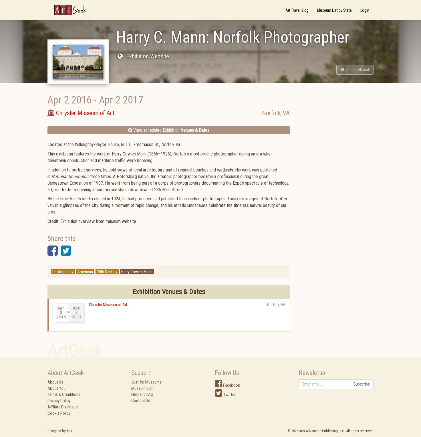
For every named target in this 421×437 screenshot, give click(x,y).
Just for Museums (146, 382)
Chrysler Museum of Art (108, 304)
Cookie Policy (58, 413)
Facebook (227, 385)
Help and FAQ (142, 394)
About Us (55, 382)
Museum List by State (334, 10)
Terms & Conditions (63, 394)
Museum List (142, 388)
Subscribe (362, 384)
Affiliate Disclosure (63, 407)
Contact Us (140, 400)
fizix (69, 431)
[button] (355, 70)
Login (364, 10)
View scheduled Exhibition (168, 130)
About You (56, 388)
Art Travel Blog (297, 10)
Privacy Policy (58, 400)
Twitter (225, 394)
